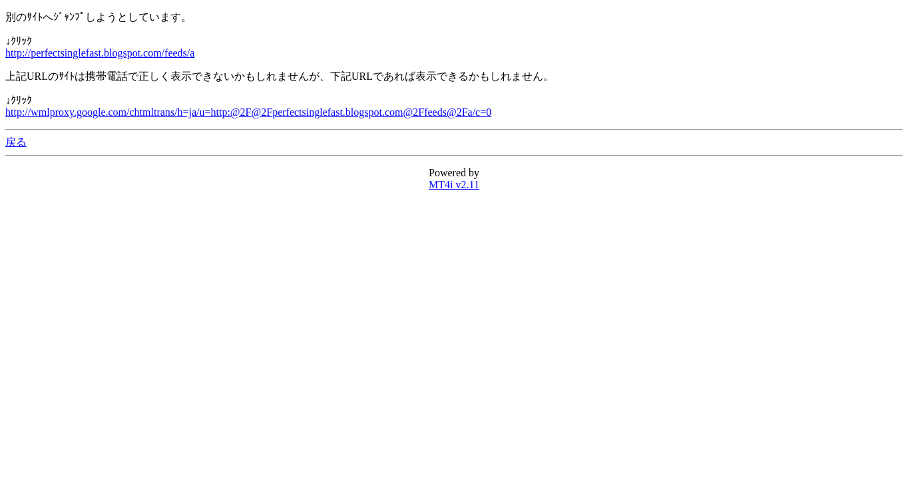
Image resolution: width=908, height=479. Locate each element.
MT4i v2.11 (454, 184)
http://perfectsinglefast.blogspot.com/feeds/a (99, 53)
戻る (16, 142)
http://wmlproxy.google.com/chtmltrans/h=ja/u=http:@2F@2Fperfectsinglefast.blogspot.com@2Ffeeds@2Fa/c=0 (248, 112)
